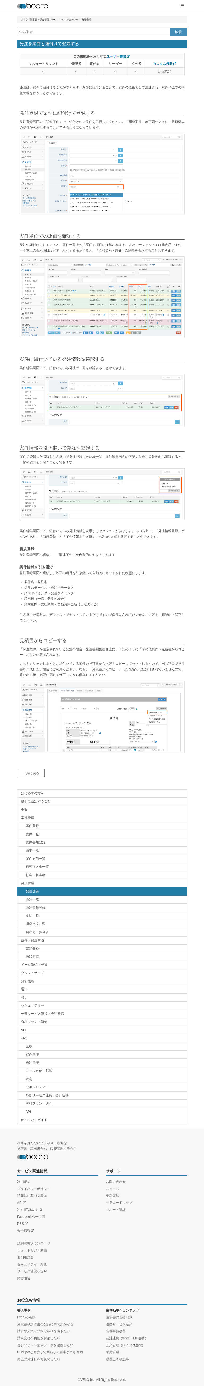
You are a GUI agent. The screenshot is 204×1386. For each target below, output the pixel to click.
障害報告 (23, 1278)
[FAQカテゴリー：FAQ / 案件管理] (102, 1054)
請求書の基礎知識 (119, 1317)
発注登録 (86, 19)
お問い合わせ (116, 1182)
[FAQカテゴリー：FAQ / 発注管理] (102, 1062)
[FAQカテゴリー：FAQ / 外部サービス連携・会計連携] (102, 1095)
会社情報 (23, 1230)
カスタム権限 (163, 64)
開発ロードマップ (119, 1203)
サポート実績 (116, 1209)
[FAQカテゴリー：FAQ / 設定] (102, 1079)
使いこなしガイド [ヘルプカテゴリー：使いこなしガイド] (34, 1120)
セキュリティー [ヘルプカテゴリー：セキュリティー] (32, 1005)
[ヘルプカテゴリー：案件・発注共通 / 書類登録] (102, 948)
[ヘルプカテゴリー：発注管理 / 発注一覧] (102, 899)
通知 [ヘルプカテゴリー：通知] (24, 989)
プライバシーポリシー (33, 1189)
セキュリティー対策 (32, 1264)
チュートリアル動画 (32, 1250)
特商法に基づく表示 (32, 1195)
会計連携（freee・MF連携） (127, 1338)
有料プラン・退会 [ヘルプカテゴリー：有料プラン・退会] (34, 1022)
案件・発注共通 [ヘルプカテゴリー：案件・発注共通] (32, 940)
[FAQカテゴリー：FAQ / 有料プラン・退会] (102, 1103)
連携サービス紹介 (119, 1324)
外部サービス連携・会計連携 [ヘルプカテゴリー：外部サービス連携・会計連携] (42, 1014)
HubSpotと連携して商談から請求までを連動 (50, 1352)
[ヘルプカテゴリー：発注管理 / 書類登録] (102, 907)
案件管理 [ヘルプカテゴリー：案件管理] (27, 818)
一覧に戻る (31, 773)
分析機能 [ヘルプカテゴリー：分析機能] (27, 981)
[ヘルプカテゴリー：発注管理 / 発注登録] (102, 891)
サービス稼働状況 (30, 1271)
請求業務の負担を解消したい (38, 1338)
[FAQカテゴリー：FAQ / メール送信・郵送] (102, 1071)
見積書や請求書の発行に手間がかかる (45, 1324)
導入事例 (23, 1310)
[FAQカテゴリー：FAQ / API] (102, 1112)
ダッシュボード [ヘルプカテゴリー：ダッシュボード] (32, 973)
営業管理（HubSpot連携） (125, 1345)
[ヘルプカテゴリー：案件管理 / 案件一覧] (102, 834)
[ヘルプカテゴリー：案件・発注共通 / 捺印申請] (102, 957)
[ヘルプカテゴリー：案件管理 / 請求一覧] (102, 850)
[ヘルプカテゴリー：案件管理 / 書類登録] (102, 842)
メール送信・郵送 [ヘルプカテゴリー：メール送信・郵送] (34, 964)
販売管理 (112, 1352)
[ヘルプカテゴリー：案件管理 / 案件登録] (102, 826)
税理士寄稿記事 (117, 1359)
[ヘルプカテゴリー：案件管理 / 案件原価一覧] (102, 859)
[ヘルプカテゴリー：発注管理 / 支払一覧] (102, 916)
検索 (178, 32)
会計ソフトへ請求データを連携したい (45, 1345)
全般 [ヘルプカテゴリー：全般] (24, 809)
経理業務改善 (116, 1331)
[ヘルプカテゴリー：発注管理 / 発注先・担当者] (102, 932)
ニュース (112, 1189)
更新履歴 (112, 1195)
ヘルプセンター (69, 19)
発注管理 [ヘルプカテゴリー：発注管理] (27, 883)
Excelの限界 (26, 1317)
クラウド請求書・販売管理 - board (39, 19)
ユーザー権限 (116, 56)
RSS (20, 1224)
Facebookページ (29, 1216)
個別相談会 (25, 1257)
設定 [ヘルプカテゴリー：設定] (24, 997)
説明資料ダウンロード (33, 1243)
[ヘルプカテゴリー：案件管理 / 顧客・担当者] (102, 875)
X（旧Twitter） (28, 1209)
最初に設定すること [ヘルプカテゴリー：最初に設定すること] (36, 801)
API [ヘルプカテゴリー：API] (23, 1030)
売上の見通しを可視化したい (38, 1359)
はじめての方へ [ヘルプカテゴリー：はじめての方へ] (32, 793)
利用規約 (23, 1182)
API (20, 1203)
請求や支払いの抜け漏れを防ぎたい (43, 1331)
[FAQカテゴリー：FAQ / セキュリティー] (102, 1087)
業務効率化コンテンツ (122, 1310)
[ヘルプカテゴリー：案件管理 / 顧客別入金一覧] (102, 867)
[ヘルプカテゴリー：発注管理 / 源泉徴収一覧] (102, 924)
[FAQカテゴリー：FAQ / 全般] (102, 1046)
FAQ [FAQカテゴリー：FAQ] (24, 1038)
